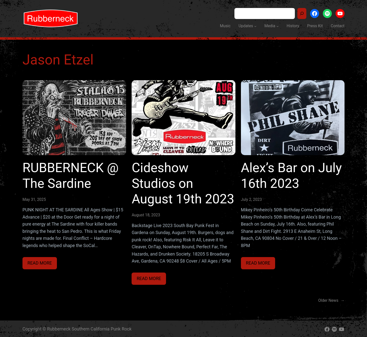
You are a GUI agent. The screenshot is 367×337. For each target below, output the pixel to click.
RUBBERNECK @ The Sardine (70, 175)
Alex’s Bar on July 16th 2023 (291, 175)
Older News (331, 300)
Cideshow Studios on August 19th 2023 (183, 183)
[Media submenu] (277, 26)
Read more (42, 264)
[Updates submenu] (255, 26)
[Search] (301, 13)
